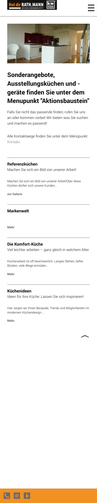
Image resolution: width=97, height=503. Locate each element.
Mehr (10, 227)
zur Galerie (14, 194)
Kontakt (13, 141)
